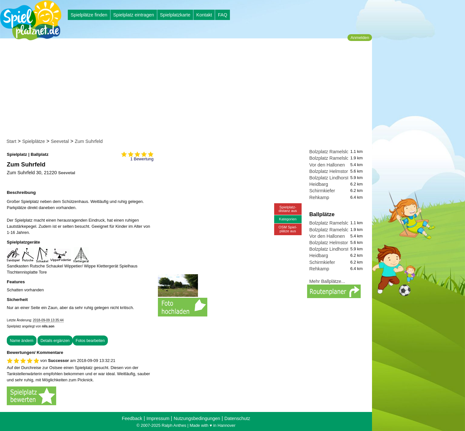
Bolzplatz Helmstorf (329, 171)
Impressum (157, 418)
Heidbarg (318, 184)
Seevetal (60, 141)
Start (11, 141)
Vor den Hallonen (327, 164)
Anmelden (359, 37)
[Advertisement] (188, 90)
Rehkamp (319, 197)
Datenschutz (237, 418)
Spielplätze (33, 141)
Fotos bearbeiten (90, 340)
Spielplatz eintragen (133, 14)
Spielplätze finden (89, 14)
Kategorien (287, 219)
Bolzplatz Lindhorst (329, 177)
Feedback (132, 418)
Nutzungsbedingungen (197, 418)
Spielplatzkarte (175, 14)
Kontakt (204, 14)
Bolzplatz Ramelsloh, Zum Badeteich (347, 158)
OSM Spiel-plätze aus (288, 229)
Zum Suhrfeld (89, 141)
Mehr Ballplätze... (327, 281)
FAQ (222, 14)
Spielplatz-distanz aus (288, 209)
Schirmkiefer (322, 190)
